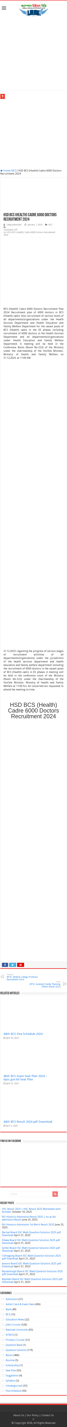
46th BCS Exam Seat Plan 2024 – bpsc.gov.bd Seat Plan (25, 1077)
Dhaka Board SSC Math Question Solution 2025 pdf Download (31, 1242)
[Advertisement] (33, 53)
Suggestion (12, 1375)
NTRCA (10, 1334)
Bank (8, 1309)
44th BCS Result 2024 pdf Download (27, 1121)
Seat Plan (11, 1370)
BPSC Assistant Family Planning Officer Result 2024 (44, 984)
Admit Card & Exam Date (20, 1304)
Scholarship (12, 1365)
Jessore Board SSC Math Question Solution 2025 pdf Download (31, 1265)
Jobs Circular (13, 1324)
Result (9, 1355)
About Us (18, 1415)
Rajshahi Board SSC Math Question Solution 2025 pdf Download (32, 1281)
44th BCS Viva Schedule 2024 (22, 1033)
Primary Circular (15, 1339)
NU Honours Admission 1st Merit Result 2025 (28, 1224)
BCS (14, 170)
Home (5, 170)
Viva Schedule (13, 1390)
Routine (10, 1360)
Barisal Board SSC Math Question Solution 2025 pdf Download (31, 1234)
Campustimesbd (13, 224)
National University (17, 1329)
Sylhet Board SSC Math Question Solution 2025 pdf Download (31, 1249)
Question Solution (16, 1350)
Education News (15, 1319)
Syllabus (10, 1380)
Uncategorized (14, 1385)
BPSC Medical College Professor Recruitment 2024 (23, 977)
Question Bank (14, 1345)
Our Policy (33, 1415)
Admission (12, 1299)
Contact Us (47, 1415)
